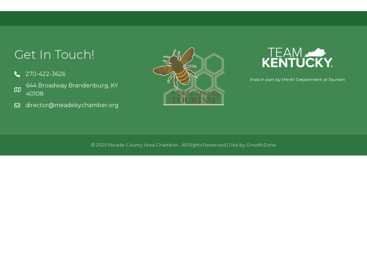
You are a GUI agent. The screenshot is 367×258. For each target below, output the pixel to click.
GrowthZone (261, 145)
